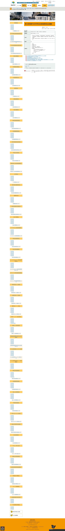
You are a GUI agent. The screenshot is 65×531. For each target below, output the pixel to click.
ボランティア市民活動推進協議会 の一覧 (16, 281)
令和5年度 (12, 28)
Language (42, 1)
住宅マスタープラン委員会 (16, 413)
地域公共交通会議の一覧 (16, 160)
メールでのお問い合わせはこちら (32, 524)
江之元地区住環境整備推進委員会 (16, 33)
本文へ (33, 1)
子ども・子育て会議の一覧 (16, 453)
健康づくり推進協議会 (16, 325)
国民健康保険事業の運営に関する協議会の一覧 (16, 346)
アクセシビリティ (41, 526)
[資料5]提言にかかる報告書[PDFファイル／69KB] (34, 60)
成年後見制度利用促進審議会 (16, 467)
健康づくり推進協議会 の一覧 (16, 333)
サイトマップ (29, 527)
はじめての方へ (38, 1)
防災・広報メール (35, 2)
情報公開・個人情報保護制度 (33, 526)
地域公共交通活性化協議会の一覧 (16, 432)
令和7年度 (12, 36)
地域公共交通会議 (16, 152)
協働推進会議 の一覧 (16, 203)
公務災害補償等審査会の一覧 (16, 128)
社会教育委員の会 (16, 77)
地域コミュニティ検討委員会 (16, 316)
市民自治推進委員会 (16, 238)
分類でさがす (18, 8)
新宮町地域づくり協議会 (16, 284)
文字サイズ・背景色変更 (48, 1)
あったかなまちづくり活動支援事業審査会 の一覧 (16, 269)
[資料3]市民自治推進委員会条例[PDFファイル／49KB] (34, 58)
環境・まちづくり (34, 5)
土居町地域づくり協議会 (16, 295)
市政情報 (44, 5)
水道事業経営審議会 (16, 66)
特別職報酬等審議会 (16, 131)
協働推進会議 (16, 195)
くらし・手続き (19, 5)
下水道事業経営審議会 (16, 504)
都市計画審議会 (16, 56)
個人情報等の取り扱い (35, 527)
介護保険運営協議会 (16, 381)
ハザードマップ (30, 2)
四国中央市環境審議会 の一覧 (16, 464)
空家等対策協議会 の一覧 (16, 410)
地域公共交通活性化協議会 (16, 424)
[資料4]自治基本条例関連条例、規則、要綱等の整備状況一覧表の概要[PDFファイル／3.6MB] (40, 59)
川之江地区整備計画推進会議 (16, 45)
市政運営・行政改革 (26, 8)
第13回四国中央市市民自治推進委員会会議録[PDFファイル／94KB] (36, 55)
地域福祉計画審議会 (16, 475)
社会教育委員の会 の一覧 (16, 85)
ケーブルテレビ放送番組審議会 (16, 227)
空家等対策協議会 (16, 402)
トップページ (14, 8)
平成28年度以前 (13, 323)
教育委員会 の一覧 (16, 96)
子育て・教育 (29, 5)
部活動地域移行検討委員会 (16, 497)
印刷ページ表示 (45, 27)
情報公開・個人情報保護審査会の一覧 (16, 171)
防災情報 (19, 2)
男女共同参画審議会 (16, 249)
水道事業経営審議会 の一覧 (16, 74)
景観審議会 (16, 22)
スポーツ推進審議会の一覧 (16, 494)
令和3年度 (12, 374)
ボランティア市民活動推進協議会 (16, 272)
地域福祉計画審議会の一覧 (16, 483)
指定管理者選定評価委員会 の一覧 (16, 214)
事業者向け (39, 5)
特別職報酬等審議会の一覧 (16, 139)
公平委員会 (16, 174)
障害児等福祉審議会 (16, 370)
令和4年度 (12, 29)
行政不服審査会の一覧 (16, 117)
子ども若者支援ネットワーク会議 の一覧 (16, 357)
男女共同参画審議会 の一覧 (16, 257)
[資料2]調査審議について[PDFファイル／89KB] (33, 57)
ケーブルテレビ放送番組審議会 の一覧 (16, 235)
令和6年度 (12, 49)
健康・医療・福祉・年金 (24, 5)
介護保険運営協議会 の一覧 (16, 389)
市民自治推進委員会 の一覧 (16, 246)
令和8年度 (12, 35)
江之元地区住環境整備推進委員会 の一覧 (16, 42)
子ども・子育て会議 (16, 445)
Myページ (54, 1)
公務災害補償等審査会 (16, 120)
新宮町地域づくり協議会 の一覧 (16, 292)
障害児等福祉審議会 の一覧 (16, 378)
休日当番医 (24, 2)
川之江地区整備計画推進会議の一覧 (16, 53)
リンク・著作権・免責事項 (24, 526)
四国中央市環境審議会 (16, 456)
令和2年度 (12, 148)
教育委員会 (16, 88)
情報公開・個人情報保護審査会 (16, 163)
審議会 (30, 8)
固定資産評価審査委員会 (16, 184)
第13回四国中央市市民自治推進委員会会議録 (18, 9)
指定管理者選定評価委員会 (16, 206)
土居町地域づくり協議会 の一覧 (16, 303)
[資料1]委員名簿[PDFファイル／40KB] (32, 56)
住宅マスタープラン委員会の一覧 (16, 421)
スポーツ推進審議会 (16, 486)
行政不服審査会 (16, 109)
